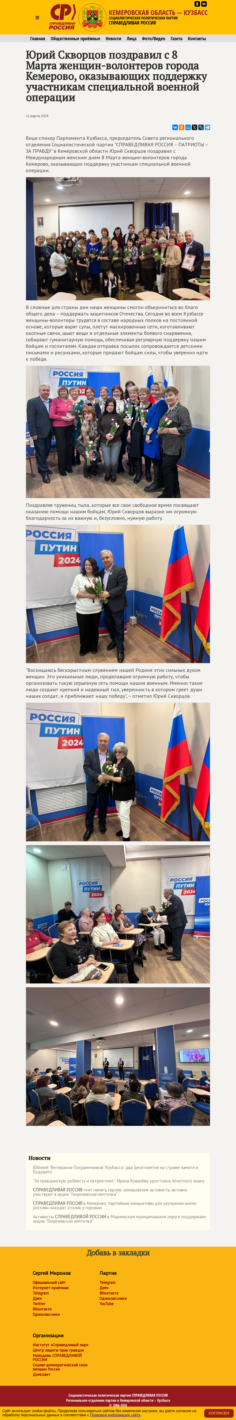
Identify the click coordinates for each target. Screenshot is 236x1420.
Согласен (219, 1413)
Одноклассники (46, 1314)
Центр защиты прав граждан (58, 1350)
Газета (176, 38)
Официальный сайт (49, 1282)
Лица (131, 38)
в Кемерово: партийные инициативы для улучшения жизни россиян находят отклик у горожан (112, 1205)
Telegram (41, 1293)
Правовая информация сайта (115, 1415)
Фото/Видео (153, 38)
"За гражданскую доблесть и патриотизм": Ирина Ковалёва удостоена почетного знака (116, 1182)
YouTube (107, 1304)
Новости (113, 38)
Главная (37, 38)
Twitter (39, 1304)
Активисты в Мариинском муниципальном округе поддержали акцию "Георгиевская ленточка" (117, 1219)
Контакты (197, 38)
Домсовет (41, 1374)
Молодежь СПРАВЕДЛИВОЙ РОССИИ (57, 1357)
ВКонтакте (42, 1309)
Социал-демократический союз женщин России (60, 1367)
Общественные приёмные (75, 38)
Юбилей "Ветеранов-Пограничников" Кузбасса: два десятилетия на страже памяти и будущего (113, 1170)
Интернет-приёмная (50, 1288)
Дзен (37, 1298)
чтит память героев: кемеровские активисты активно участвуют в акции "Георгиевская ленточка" (107, 1192)
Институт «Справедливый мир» (60, 1345)
